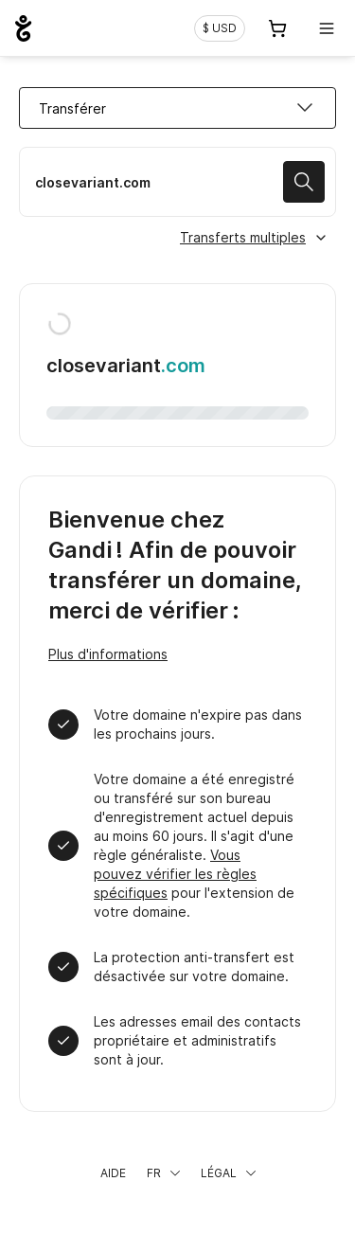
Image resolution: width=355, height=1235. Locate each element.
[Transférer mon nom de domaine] (177, 182)
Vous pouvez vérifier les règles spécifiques (175, 874)
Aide (113, 1173)
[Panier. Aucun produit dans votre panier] (277, 28)
